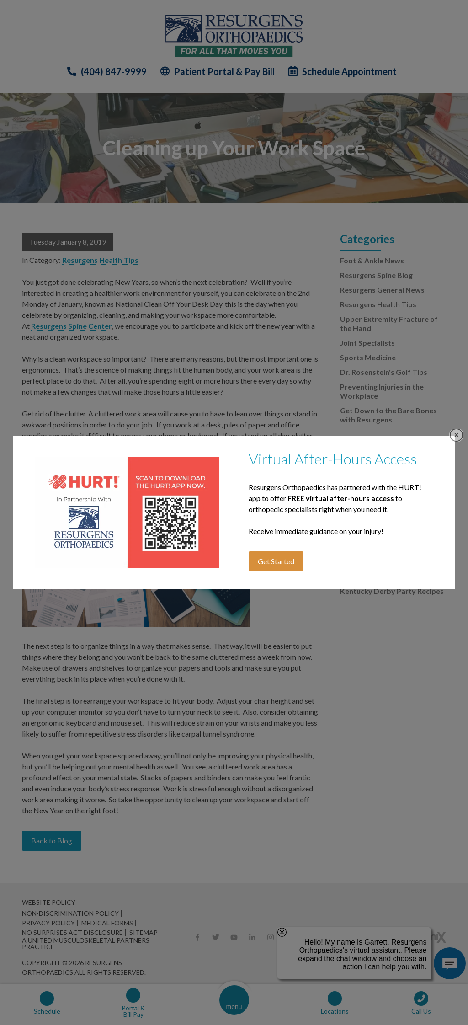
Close (456, 435)
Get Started (276, 561)
